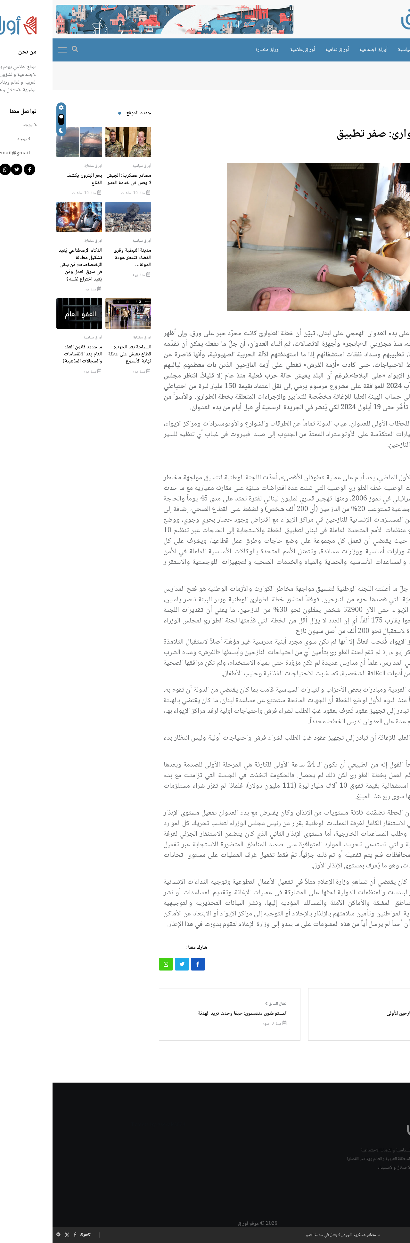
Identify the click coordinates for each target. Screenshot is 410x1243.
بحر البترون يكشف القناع (32, 179)
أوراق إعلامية (250, 49)
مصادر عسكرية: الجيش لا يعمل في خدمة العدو (288, 1235)
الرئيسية (393, 76)
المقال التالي (372, 1004)
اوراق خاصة (393, 49)
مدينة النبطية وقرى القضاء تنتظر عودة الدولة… (80, 257)
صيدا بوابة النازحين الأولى (359, 1013)
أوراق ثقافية (284, 49)
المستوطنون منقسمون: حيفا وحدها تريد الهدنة (190, 1013)
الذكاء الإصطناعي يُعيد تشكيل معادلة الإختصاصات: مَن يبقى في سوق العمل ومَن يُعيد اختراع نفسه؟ (28, 265)
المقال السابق (224, 1004)
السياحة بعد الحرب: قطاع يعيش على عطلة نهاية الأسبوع (77, 354)
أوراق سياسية (358, 49)
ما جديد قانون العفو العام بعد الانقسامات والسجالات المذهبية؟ (30, 354)
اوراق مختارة (215, 49)
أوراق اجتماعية (321, 49)
